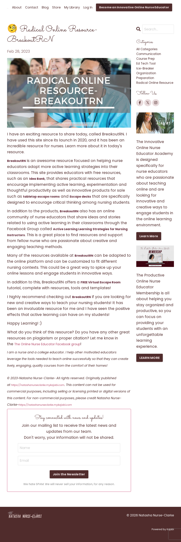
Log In (87, 7)
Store (56, 7)
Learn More (149, 251)
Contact (31, 7)
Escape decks (91, 196)
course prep (147, 62)
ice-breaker (147, 74)
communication (151, 56)
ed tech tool (148, 68)
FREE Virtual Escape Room (105, 287)
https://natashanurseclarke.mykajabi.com (43, 391)
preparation (147, 85)
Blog (45, 7)
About (17, 7)
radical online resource (150, 94)
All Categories (149, 50)
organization (148, 79)
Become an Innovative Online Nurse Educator (134, 7)
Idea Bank (38, 178)
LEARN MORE (150, 373)
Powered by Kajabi (163, 536)
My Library (72, 7)
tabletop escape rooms (45, 196)
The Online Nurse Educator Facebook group (55, 349)
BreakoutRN (18, 160)
